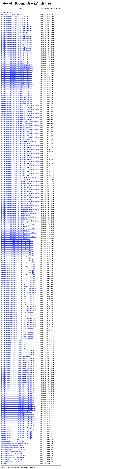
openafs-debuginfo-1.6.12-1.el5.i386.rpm (13, 449)
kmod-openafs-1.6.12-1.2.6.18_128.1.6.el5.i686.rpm (16, 64)
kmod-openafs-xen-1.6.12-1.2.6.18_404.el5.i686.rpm (16, 435)
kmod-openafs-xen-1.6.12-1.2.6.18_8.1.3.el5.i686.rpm (17, 342)
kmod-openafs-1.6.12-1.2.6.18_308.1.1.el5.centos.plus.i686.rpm (20, 105)
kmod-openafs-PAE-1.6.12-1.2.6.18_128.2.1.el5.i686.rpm (18, 294)
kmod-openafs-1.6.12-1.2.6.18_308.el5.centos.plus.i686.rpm (19, 141)
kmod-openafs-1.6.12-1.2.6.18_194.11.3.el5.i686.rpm (16, 97)
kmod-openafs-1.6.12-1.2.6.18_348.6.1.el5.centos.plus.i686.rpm (20, 161)
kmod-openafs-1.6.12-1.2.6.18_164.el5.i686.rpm (15, 90)
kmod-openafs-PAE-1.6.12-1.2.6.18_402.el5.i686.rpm (17, 334)
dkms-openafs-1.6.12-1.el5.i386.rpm (12, 14)
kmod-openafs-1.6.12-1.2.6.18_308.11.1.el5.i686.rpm (16, 123)
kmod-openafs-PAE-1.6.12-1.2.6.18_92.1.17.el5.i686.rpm (18, 278)
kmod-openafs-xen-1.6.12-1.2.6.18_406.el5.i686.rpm (16, 437)
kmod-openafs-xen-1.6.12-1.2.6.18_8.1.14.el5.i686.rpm (17, 352)
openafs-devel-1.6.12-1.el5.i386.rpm (12, 451)
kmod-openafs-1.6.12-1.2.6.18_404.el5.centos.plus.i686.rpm (19, 233)
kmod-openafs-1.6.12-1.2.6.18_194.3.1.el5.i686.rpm (16, 92)
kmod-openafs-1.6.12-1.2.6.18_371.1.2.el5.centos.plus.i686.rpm (20, 181)
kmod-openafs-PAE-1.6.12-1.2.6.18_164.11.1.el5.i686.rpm (18, 308)
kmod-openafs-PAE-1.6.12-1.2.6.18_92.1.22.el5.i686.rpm (18, 282)
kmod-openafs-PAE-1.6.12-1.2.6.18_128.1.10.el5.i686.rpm (18, 288)
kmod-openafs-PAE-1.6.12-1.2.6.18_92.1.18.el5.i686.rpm (18, 280)
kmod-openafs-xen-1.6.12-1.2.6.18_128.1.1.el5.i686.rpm (17, 384)
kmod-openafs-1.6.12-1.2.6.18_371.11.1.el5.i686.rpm (16, 207)
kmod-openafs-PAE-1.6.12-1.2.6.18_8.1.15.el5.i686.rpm (17, 255)
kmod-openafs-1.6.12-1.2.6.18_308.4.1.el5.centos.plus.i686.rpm (20, 109)
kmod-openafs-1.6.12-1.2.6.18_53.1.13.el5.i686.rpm (16, 40)
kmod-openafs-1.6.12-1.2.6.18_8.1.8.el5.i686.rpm (15, 24)
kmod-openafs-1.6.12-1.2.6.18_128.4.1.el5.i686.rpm (16, 74)
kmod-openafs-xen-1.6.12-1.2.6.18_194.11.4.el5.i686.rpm (18, 422)
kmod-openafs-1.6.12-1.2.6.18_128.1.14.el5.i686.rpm (17, 68)
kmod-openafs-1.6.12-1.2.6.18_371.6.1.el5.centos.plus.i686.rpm (20, 193)
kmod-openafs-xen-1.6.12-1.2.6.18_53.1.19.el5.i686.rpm (17, 366)
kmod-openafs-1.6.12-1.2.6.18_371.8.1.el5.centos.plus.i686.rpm (20, 197)
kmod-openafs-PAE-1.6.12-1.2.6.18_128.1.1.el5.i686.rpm (18, 284)
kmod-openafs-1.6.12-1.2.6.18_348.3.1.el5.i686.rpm (16, 155)
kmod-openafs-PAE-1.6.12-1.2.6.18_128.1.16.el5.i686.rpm (18, 292)
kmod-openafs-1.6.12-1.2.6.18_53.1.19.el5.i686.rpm (16, 44)
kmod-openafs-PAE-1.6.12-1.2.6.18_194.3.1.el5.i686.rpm (18, 314)
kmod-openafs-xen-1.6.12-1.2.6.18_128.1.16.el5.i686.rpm (18, 392)
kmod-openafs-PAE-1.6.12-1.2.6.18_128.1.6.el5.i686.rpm (18, 286)
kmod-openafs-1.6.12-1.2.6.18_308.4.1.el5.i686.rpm (16, 111)
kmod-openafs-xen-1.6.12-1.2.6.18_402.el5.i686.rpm (16, 433)
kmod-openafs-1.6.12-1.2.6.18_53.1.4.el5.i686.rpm (16, 36)
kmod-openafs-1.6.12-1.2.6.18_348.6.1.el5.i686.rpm (16, 163)
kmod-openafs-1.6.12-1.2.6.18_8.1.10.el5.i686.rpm (16, 26)
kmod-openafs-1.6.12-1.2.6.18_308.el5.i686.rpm (15, 143)
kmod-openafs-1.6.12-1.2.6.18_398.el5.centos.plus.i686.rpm (19, 217)
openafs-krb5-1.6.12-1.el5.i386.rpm (11, 459)
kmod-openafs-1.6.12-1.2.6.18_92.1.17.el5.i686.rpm (16, 56)
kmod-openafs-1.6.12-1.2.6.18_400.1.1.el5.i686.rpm (16, 223)
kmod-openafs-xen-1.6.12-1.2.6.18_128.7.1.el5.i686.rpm (17, 398)
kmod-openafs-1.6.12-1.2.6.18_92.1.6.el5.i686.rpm (16, 50)
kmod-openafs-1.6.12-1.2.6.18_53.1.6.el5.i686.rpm (16, 38)
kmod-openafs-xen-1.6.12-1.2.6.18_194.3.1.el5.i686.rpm (17, 414)
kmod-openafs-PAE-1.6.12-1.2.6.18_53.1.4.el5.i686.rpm (17, 259)
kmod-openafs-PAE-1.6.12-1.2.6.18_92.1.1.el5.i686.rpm (17, 270)
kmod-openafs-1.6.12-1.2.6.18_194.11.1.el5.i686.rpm (16, 96)
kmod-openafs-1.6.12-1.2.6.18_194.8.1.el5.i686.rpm (16, 94)
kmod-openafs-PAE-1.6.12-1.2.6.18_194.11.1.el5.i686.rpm (18, 318)
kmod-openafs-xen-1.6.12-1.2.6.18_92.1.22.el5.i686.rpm (17, 382)
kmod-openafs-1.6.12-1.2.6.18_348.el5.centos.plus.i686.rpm (19, 177)
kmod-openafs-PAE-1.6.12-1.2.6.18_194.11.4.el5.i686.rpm (18, 322)
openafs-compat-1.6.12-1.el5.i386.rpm (12, 447)
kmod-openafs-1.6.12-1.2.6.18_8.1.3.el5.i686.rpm (15, 18)
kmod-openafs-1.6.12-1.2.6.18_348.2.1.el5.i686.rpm (16, 151)
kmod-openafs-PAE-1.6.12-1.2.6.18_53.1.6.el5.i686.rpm (17, 261)
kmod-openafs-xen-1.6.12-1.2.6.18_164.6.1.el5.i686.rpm (17, 402)
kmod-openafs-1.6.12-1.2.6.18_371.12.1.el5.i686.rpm (17, 211)
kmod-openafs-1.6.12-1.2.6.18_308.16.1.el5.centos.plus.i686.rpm (20, 129)
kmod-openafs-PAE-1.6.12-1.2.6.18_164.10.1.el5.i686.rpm (18, 306)
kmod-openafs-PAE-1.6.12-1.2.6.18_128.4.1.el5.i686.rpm (18, 296)
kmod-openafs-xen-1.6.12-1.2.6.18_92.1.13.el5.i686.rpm (17, 376)
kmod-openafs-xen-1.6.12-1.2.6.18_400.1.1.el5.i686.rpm (17, 430)
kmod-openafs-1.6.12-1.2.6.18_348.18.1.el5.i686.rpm (17, 175)
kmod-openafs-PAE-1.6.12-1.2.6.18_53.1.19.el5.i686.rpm (18, 266)
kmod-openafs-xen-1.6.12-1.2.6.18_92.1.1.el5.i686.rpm (17, 370)
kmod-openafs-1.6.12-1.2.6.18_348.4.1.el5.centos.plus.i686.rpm (20, 157)
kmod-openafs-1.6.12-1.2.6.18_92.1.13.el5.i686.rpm (16, 54)
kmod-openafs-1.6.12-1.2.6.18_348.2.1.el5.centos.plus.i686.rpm (20, 149)
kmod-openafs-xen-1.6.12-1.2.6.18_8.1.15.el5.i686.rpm (17, 354)
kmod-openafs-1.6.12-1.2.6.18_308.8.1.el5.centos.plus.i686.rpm (20, 113)
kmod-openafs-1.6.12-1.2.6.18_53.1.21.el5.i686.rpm (16, 46)
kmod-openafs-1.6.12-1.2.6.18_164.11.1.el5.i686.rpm (16, 86)
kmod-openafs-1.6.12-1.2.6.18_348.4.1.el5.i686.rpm (16, 159)
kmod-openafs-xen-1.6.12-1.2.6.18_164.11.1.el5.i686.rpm (18, 408)
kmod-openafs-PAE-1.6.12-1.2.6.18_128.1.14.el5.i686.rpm (18, 290)
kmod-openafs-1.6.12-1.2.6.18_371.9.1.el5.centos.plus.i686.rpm (20, 201)
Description (57, 8)
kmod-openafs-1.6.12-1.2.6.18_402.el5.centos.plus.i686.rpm (19, 229)
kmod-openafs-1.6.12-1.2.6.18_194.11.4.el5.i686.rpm (16, 99)
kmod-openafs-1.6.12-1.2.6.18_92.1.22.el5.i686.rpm (16, 60)
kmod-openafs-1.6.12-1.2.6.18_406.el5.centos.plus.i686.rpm (19, 237)
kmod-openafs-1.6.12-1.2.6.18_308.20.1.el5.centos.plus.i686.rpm (20, 133)
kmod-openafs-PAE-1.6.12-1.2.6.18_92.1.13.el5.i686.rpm (18, 276)
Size (52, 8)
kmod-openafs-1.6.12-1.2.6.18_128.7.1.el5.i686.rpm (16, 76)
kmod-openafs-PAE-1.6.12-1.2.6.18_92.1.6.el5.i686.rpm (17, 272)
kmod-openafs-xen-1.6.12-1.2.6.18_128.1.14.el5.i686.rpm (18, 390)
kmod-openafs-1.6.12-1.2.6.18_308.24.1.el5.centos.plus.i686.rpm (20, 137)
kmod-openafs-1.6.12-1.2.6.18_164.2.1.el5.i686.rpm (16, 78)
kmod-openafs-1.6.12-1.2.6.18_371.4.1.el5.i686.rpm (16, 191)
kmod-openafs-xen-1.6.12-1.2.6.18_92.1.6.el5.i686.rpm (17, 372)
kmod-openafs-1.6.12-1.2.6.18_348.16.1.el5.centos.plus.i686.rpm (20, 169)
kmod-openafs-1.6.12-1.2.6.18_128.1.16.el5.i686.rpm (17, 70)
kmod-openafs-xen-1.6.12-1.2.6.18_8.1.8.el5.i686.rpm (17, 348)
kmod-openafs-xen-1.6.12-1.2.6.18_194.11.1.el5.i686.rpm (18, 418)
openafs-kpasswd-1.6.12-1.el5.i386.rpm (12, 457)
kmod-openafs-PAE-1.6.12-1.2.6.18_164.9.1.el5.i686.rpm (18, 304)
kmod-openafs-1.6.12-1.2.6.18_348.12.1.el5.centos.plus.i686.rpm (20, 165)
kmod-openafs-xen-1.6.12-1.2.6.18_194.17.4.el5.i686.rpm (18, 426)
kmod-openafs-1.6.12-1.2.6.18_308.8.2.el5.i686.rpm (16, 119)
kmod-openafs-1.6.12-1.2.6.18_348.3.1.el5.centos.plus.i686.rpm (20, 153)
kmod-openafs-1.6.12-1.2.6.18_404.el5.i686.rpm (15, 235)
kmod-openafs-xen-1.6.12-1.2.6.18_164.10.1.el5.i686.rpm (18, 406)
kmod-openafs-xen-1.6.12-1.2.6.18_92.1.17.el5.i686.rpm (17, 378)
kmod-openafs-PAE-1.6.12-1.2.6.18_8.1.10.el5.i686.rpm (17, 251)
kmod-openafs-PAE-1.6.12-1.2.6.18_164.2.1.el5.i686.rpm (18, 300)
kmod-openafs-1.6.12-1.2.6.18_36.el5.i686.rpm (15, 34)
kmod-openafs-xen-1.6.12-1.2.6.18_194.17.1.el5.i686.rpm (18, 424)
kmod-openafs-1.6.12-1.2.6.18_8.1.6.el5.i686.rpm (15, 22)
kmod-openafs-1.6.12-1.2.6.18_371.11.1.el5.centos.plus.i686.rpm (20, 205)
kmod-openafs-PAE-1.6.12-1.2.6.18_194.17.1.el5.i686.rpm (18, 324)
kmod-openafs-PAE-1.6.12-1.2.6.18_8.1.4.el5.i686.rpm (17, 245)
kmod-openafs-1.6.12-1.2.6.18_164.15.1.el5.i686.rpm (17, 88)
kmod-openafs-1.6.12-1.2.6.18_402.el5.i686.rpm (15, 231)
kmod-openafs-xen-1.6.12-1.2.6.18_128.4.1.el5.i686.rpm (17, 396)
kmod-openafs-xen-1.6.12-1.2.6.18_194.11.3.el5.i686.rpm (18, 420)
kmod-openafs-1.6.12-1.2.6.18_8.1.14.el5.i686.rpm (16, 28)
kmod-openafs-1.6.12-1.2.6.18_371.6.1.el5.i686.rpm (16, 195)
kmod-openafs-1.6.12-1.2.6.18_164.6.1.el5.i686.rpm (16, 80)
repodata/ (4, 463)
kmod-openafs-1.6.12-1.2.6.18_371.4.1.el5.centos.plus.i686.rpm (20, 189)
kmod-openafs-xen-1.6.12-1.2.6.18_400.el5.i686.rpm (16, 431)
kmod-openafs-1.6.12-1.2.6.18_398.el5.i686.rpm (15, 219)
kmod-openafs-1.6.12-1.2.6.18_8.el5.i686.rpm (14, 32)
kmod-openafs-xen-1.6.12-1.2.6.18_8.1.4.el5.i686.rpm (17, 344)
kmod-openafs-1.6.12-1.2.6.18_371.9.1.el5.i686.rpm (16, 203)
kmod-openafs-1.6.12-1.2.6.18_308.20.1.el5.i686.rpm (17, 135)
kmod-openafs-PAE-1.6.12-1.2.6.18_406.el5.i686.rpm (17, 338)
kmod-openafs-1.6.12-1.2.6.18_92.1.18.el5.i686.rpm (16, 58)
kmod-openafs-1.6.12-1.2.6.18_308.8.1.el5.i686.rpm (16, 115)
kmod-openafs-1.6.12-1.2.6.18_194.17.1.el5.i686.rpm (17, 101)
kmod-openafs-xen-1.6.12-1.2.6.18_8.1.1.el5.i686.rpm (17, 340)
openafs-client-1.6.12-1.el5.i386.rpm (12, 445)
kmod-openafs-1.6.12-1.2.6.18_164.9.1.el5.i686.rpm (16, 82)
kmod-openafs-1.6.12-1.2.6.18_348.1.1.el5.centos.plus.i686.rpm (20, 145)
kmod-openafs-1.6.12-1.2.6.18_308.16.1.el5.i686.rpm (17, 131)
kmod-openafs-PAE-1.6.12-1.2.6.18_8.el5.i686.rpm (16, 257)
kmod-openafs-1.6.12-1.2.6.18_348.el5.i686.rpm (15, 179)
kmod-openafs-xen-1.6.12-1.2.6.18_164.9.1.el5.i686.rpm (17, 404)
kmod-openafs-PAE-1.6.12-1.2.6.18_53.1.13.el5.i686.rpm (18, 263)
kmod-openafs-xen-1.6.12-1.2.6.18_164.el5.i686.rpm (16, 412)
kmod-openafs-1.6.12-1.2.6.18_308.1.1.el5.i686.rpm (16, 107)
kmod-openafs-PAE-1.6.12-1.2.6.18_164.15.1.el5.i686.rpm (18, 310)
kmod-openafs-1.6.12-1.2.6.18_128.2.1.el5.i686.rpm (16, 72)
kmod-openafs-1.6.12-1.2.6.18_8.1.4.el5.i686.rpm (15, 20)
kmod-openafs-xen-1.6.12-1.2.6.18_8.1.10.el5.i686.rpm (17, 350)
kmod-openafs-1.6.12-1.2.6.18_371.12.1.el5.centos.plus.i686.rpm (20, 209)
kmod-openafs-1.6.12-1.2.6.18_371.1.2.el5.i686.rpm (16, 183)
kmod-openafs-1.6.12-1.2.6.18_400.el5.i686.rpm (15, 227)
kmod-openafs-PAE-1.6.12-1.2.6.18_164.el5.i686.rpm (17, 312)
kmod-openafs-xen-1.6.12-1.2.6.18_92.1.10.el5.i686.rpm (17, 374)
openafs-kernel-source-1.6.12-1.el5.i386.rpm (14, 455)
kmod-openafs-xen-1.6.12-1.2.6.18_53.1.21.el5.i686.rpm (17, 368)
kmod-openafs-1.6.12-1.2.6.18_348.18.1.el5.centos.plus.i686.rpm (20, 173)
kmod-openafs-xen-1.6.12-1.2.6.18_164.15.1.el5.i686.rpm (18, 410)
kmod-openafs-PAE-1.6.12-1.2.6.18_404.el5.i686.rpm (17, 336)
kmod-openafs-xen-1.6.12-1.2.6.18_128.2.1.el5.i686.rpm (17, 394)
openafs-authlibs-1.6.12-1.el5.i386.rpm (12, 441)
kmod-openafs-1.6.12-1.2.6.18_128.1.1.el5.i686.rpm (16, 62)
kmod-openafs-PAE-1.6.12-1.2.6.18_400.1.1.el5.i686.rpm (18, 330)
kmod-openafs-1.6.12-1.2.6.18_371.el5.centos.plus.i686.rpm (19, 213)
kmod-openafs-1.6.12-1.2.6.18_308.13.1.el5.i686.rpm (17, 127)
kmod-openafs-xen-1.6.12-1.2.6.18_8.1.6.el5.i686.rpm (17, 346)
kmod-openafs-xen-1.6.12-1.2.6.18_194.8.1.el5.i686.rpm (17, 416)
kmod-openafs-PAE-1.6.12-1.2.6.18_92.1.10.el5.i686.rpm (18, 274)
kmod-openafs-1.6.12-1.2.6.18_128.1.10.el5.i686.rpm (17, 66)
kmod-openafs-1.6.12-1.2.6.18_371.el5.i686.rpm (15, 215)
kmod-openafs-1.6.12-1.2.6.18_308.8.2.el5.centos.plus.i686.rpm (20, 117)
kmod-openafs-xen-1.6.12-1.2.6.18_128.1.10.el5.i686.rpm (18, 388)
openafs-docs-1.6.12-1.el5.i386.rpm (11, 453)
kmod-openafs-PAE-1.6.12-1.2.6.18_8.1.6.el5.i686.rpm (17, 247)
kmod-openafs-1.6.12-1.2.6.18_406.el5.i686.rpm (15, 239)
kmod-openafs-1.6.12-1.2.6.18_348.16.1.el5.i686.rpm (17, 171)
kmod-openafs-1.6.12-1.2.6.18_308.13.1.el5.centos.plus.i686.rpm (20, 125)
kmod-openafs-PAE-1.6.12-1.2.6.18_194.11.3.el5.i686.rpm (18, 320)
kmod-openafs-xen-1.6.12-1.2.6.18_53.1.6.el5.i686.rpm (17, 360)
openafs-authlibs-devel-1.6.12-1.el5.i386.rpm (14, 443)
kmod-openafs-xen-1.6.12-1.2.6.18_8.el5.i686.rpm (16, 356)
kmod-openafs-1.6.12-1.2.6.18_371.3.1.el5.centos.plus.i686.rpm (20, 185)
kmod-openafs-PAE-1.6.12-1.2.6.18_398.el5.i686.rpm (17, 328)
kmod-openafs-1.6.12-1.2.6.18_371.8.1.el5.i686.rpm (16, 199)
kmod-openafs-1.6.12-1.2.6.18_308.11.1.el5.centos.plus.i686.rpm (20, 121)
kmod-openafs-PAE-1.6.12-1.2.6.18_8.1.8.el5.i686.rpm (17, 249)
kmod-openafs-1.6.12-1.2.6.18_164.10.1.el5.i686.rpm (17, 84)
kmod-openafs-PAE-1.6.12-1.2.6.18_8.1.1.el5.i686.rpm (17, 241)
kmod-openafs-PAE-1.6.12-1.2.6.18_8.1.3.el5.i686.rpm (17, 243)
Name (20, 8)
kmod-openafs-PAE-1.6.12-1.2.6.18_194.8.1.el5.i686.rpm (18, 316)
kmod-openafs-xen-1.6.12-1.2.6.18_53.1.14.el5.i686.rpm (17, 364)
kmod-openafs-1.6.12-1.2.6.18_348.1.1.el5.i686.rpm (16, 147)
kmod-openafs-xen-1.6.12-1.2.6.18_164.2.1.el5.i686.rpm (17, 400)
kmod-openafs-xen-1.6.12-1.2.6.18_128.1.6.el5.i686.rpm (17, 386)
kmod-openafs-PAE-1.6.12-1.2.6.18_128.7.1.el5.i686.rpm (18, 298)
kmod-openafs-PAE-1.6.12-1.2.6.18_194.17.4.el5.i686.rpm (18, 326)
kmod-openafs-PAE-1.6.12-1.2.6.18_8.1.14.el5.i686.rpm (17, 253)
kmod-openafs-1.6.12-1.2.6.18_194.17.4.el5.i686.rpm (17, 103)
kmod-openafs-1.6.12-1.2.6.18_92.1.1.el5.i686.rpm (16, 48)
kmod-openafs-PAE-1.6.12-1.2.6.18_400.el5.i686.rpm (17, 332)
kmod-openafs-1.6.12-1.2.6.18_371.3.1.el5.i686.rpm (16, 187)
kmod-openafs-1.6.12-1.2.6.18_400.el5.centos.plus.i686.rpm (19, 225)
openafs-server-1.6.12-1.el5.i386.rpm (12, 461)
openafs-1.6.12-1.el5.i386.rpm (10, 439)
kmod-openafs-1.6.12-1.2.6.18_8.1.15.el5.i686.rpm (16, 30)
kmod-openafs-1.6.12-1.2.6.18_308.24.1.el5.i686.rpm (17, 139)
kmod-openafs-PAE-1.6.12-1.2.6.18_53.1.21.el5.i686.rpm (18, 268)
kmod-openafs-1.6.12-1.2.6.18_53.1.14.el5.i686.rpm (16, 42)
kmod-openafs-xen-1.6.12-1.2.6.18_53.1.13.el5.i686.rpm (17, 362)
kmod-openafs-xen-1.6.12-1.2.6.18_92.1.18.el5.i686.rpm (17, 380)
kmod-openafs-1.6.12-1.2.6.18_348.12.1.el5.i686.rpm (17, 167)
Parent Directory (6, 12)
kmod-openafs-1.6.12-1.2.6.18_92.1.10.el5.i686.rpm (16, 52)
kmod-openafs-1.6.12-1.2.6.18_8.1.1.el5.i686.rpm (15, 16)
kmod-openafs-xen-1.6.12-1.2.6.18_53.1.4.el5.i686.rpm (17, 358)
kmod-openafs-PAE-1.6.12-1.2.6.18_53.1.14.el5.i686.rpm (18, 264)
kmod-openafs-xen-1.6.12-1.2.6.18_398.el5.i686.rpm (16, 428)
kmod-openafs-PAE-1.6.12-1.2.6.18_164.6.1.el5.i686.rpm (18, 302)
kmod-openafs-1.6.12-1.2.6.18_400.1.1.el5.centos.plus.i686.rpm (20, 221)
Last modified (45, 8)
